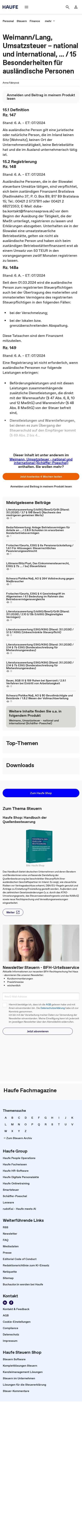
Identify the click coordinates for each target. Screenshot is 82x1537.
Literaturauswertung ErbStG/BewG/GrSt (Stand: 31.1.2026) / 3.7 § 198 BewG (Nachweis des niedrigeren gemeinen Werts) (37, 512)
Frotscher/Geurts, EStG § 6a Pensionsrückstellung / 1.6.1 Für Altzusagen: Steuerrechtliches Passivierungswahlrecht (39, 548)
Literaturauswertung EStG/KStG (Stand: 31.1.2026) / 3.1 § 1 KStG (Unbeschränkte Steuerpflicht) (40, 631)
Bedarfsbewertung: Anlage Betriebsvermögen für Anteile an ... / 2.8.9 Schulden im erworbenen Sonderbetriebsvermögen (38, 530)
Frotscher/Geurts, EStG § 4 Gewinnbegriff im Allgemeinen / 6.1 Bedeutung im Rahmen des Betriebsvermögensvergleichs (35, 596)
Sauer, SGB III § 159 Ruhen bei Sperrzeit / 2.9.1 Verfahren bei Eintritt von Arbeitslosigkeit (36, 682)
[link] (75, 7)
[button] (26, 7)
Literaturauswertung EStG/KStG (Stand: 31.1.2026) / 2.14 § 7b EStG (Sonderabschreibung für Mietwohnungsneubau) (40, 647)
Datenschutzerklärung (52, 1008)
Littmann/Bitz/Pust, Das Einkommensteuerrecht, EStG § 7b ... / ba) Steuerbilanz (37, 564)
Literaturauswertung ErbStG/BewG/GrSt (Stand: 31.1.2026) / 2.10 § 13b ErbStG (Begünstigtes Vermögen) (37, 614)
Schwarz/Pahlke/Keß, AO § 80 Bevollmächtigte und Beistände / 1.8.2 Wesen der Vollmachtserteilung (39, 697)
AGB (48, 1004)
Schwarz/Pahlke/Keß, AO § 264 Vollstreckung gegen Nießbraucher (40, 580)
